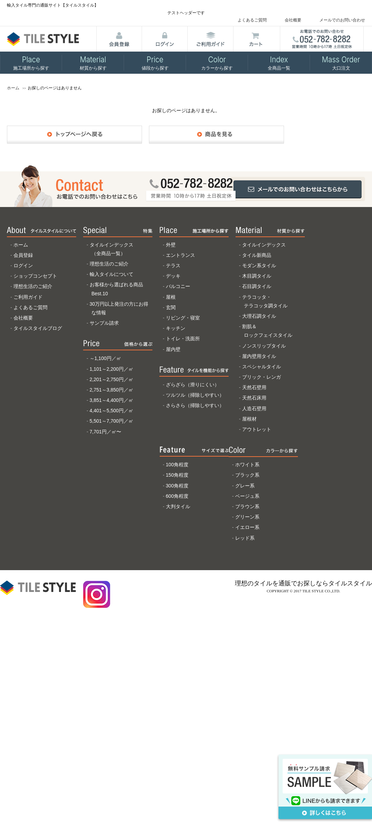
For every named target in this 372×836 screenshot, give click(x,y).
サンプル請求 (104, 323)
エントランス (180, 255)
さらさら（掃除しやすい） (195, 405)
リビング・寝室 (183, 318)
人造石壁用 (254, 408)
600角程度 (177, 496)
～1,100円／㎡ (105, 358)
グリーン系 (247, 517)
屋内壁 (173, 349)
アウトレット (256, 429)
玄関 (171, 307)
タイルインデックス (264, 245)
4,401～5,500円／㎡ (111, 410)
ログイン (23, 265)
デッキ (173, 276)
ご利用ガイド (28, 297)
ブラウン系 (247, 506)
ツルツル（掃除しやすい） (195, 395)
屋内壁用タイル (259, 356)
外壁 (171, 245)
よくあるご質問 (252, 20)
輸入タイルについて (111, 274)
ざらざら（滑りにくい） (192, 384)
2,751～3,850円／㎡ (111, 390)
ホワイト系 (247, 464)
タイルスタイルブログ (38, 328)
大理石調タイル (259, 316)
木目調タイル (256, 276)
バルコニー (178, 286)
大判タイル (178, 506)
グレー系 (245, 485)
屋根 (171, 297)
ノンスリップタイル (264, 346)
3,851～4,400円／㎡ (111, 400)
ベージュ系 (247, 496)
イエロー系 (247, 527)
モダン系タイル (259, 265)
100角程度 (177, 464)
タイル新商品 (256, 255)
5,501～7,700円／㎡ (111, 421)
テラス (173, 265)
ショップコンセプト (35, 276)
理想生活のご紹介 (33, 286)
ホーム (13, 88)
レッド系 (245, 538)
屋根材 (249, 419)
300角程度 (177, 485)
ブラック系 (247, 475)
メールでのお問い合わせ (342, 20)
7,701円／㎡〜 (105, 431)
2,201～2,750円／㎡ (111, 379)
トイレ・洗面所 (183, 338)
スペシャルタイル (261, 366)
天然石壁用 (254, 387)
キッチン (175, 328)
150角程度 (177, 475)
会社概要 (293, 20)
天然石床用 (254, 398)
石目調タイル (256, 286)
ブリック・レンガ (261, 377)
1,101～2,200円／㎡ (111, 369)
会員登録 (23, 255)
